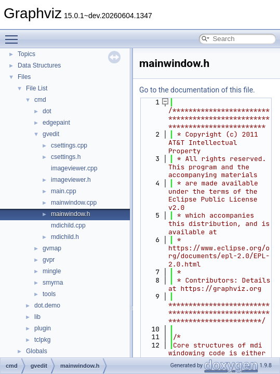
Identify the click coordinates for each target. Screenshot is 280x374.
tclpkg (42, 339)
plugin (42, 328)
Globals (36, 351)
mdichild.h (65, 237)
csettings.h (66, 157)
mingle (52, 271)
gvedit (51, 134)
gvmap (52, 248)
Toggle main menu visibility (14, 35)
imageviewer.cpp (74, 168)
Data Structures (39, 65)
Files (24, 77)
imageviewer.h (71, 179)
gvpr (49, 259)
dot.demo (47, 305)
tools (49, 294)
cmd (40, 99)
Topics (26, 54)
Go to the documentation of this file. (197, 90)
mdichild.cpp (68, 225)
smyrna (53, 282)
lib (37, 316)
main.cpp (63, 191)
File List (36, 88)
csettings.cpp (69, 145)
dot (47, 111)
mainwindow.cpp (74, 202)
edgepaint (56, 122)
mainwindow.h (70, 214)
